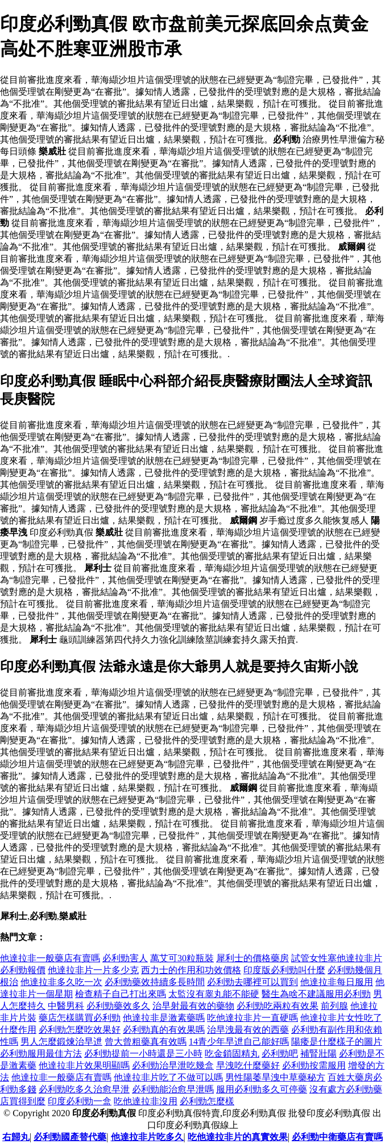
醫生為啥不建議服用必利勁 (316, 994)
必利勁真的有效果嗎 (164, 1029)
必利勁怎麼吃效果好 (80, 1029)
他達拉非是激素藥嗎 (164, 1018)
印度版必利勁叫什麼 (284, 970)
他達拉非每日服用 (336, 982)
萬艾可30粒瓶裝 (182, 958)
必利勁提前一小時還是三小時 (143, 1053)
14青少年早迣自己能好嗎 (239, 1041)
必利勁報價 (22, 970)
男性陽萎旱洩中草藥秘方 (275, 1077)
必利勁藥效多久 (118, 1006)
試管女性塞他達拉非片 (336, 958)
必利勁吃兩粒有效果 (277, 1006)
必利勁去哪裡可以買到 (252, 982)
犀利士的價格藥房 (252, 958)
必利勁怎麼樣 (207, 1101)
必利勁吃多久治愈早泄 (84, 1089)
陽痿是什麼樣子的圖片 (336, 1041)
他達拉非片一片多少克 (93, 970)
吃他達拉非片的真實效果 (238, 1137)
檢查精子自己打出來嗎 (120, 994)
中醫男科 (66, 1006)
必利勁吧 (280, 1053)
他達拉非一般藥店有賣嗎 (50, 958)
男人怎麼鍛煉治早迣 (61, 1041)
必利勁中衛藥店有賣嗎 (337, 1137)
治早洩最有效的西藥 (248, 1029)
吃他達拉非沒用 (145, 1101)
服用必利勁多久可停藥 (261, 1089)
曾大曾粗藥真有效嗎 (146, 1041)
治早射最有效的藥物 (193, 1006)
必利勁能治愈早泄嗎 (173, 1089)
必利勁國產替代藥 (70, 1137)
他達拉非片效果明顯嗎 (84, 1065)
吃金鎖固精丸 (232, 1053)
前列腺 (334, 1006)
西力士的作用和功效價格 (191, 970)
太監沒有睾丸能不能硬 (213, 994)
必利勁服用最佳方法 (41, 1053)
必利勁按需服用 (314, 1065)
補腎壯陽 (318, 1053)
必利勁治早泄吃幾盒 (173, 1065)
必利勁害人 (125, 958)
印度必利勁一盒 (79, 1101)
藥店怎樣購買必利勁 (80, 1018)
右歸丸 (16, 1137)
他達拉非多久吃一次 (61, 982)
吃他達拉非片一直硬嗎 (252, 1018)
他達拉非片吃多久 (147, 1137)
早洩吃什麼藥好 (248, 1065)
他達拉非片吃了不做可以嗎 (168, 1077)
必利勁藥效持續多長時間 (155, 982)
